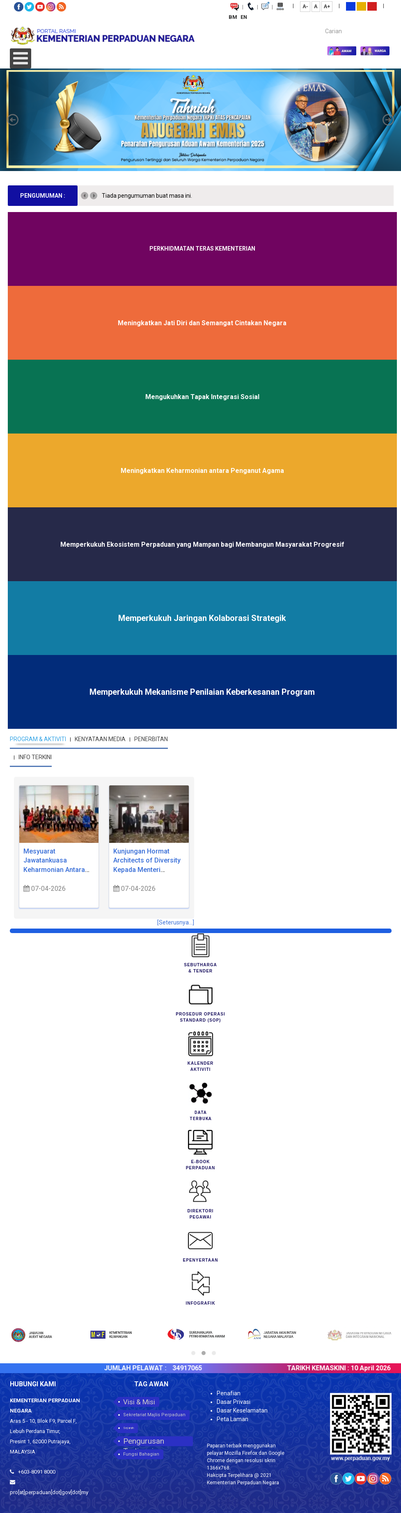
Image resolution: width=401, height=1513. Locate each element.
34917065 (204, 1368)
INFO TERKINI (35, 757)
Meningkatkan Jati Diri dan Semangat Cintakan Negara (202, 323)
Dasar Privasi (233, 1402)
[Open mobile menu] (20, 58)
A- (305, 6)
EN (244, 17)
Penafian (229, 1393)
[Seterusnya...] (175, 922)
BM (233, 17)
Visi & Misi (139, 1402)
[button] (12, 119)
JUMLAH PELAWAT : (152, 1368)
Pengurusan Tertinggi (143, 1441)
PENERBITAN (151, 739)
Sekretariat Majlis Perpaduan (154, 1414)
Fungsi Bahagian (141, 1454)
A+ (327, 6)
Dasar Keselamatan (242, 1410)
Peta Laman (232, 1419)
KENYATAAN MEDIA (100, 739)
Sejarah (128, 1428)
